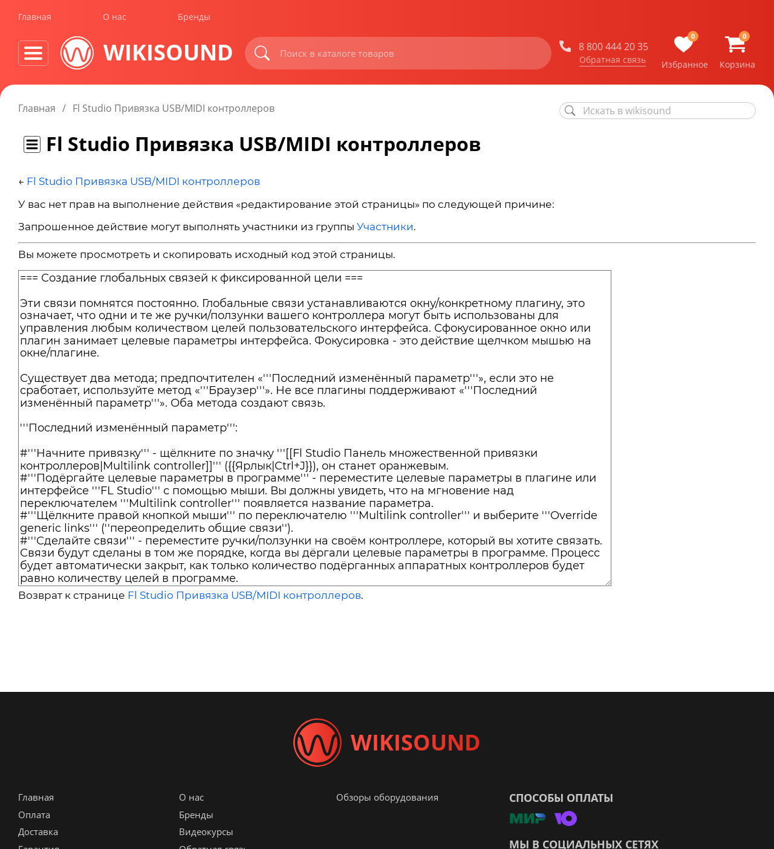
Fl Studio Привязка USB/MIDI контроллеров (143, 181)
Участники (385, 227)
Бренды (194, 17)
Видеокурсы (206, 831)
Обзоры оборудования (387, 797)
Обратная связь (612, 59)
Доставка (38, 831)
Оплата (34, 815)
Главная (34, 17)
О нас (114, 17)
